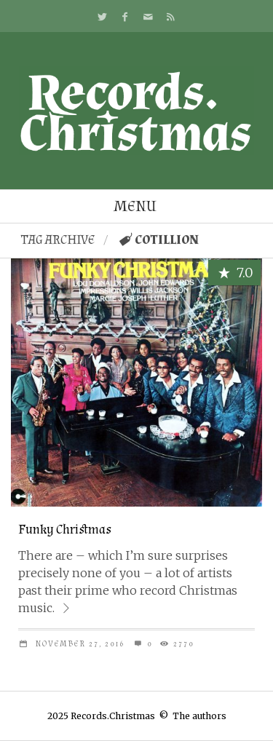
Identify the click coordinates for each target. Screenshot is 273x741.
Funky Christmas (64, 529)
